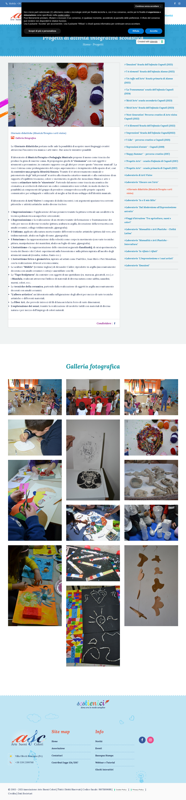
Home (87, 44)
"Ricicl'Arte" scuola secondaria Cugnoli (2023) (148, 100)
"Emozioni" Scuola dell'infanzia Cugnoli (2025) (148, 64)
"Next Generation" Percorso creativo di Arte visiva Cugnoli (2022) (150, 116)
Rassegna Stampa (104, 755)
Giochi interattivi (104, 769)
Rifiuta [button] (136, 31)
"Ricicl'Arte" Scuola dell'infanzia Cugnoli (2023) (149, 107)
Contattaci (57, 755)
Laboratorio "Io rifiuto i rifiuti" (141, 251)
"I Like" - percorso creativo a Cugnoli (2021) (147, 139)
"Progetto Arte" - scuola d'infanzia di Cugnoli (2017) (151, 161)
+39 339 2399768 (24, 762)
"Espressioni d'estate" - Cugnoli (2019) (144, 146)
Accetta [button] (154, 31)
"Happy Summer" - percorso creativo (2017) (147, 153)
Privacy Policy (138, 790)
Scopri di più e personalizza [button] (42, 31)
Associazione (58, 748)
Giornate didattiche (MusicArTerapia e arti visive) (149, 191)
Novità (169, 15)
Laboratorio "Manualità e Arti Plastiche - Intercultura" (146, 242)
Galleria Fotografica (26, 138)
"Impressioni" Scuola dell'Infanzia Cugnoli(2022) (149, 132)
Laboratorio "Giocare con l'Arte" (141, 182)
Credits (12, 793)
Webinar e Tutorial (105, 762)
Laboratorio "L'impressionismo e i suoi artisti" (148, 258)
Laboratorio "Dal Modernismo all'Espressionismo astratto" (150, 209)
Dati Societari (25, 793)
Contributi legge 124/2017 (65, 762)
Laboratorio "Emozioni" (137, 265)
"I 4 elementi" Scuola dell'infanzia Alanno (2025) (149, 71)
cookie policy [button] (64, 15)
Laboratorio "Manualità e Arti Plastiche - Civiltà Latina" (150, 231)
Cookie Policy (121, 790)
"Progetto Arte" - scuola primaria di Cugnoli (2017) (150, 168)
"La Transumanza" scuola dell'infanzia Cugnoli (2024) (148, 91)
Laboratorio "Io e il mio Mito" (140, 200)
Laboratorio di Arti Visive (138, 175)
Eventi (98, 748)
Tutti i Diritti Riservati (69, 789)
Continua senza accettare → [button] (148, 6)
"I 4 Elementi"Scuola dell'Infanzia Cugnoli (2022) (149, 125)
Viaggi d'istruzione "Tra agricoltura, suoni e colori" (147, 220)
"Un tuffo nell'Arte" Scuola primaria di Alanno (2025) (148, 80)
